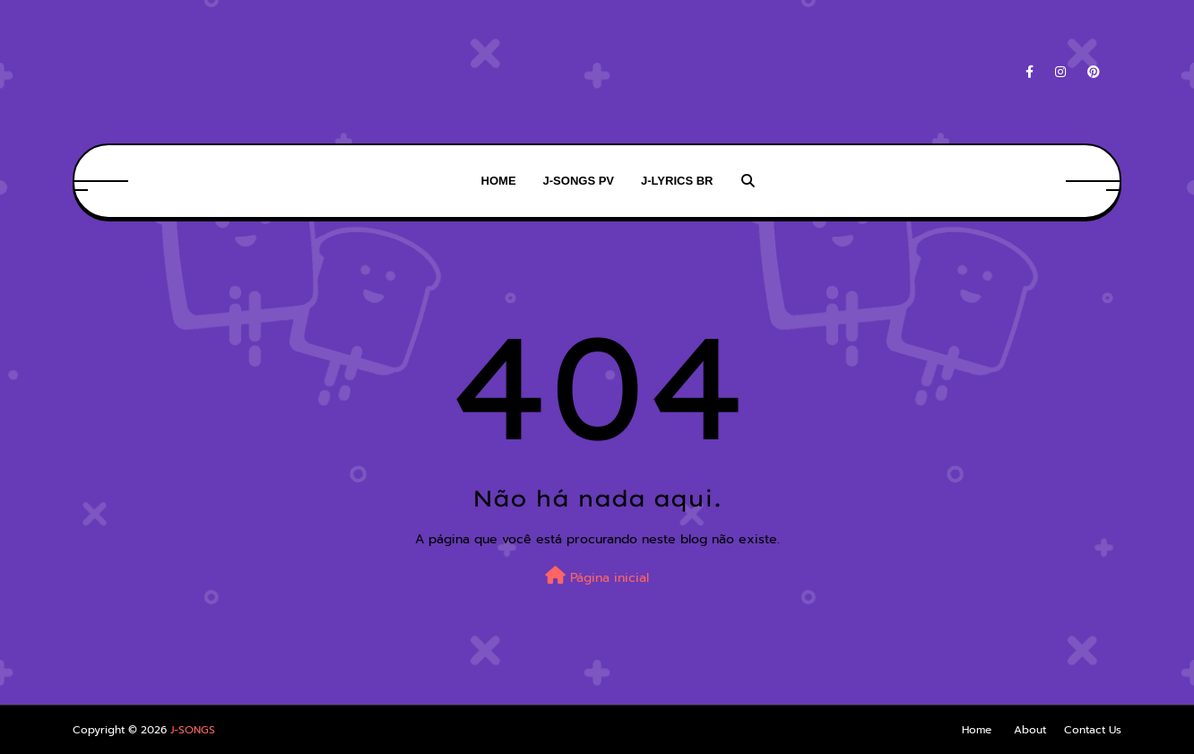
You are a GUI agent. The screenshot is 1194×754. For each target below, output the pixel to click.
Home (976, 730)
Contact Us (1092, 730)
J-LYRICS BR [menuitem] (677, 180)
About (1030, 730)
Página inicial (597, 577)
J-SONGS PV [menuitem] (578, 180)
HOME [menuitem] (498, 180)
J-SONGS (192, 730)
